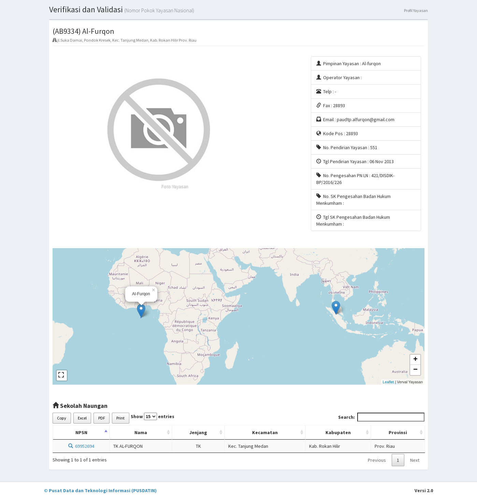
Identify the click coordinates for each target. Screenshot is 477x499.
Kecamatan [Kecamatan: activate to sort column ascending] (265, 432)
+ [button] (415, 360)
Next (414, 460)
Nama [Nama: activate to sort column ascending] (140, 432)
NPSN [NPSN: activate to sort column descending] (81, 432)
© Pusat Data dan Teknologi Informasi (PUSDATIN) (100, 490)
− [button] (415, 370)
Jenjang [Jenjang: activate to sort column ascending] (198, 432)
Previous (377, 460)
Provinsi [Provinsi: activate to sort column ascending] (398, 432)
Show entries (152, 416)
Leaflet (388, 382)
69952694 (81, 446)
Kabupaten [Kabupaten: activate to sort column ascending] (338, 432)
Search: (381, 417)
